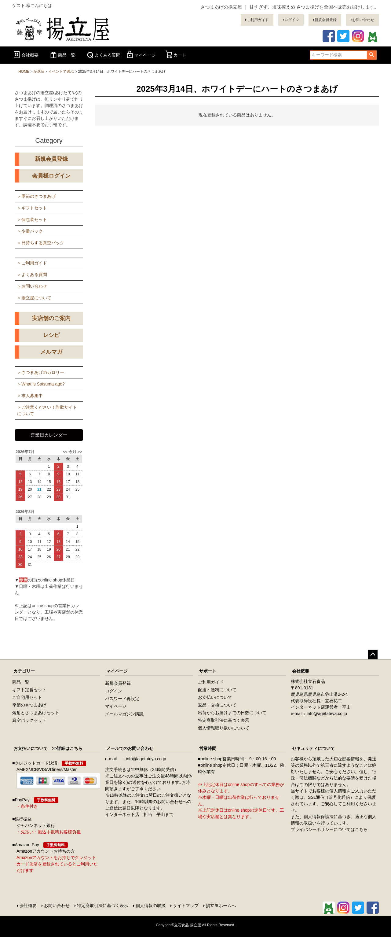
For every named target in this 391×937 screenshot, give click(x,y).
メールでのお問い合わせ (129, 748)
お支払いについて (215, 697)
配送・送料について (217, 689)
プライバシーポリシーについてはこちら (329, 829)
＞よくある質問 (32, 274)
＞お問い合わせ (32, 286)
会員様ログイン (51, 176)
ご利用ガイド (258, 20)
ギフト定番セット (29, 689)
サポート (207, 671)
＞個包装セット (32, 219)
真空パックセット (29, 720)
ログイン (291, 20)
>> (79, 451)
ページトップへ (373, 654)
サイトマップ (186, 905)
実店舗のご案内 (51, 318)
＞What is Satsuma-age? (41, 384)
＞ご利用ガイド (32, 262)
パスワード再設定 (122, 698)
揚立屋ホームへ (221, 905)
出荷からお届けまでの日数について (232, 712)
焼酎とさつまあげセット (35, 712)
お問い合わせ (363, 20)
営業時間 (207, 748)
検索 (371, 55)
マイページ (140, 55)
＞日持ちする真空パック (40, 242)
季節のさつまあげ (29, 705)
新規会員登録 (326, 20)
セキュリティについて (313, 748)
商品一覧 (62, 55)
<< (65, 451)
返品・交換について (217, 705)
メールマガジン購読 (124, 713)
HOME (23, 71)
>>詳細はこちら (65, 748)
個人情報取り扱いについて (223, 727)
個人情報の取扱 (151, 905)
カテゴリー (24, 671)
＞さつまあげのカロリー (40, 372)
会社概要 (25, 55)
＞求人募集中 (30, 395)
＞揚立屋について (34, 297)
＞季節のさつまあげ (36, 196)
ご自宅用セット (27, 697)
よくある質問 (103, 55)
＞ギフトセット (32, 207)
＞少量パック (30, 231)
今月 (72, 451)
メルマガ (51, 352)
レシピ (51, 335)
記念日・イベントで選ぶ (54, 71)
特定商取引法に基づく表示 (223, 720)
